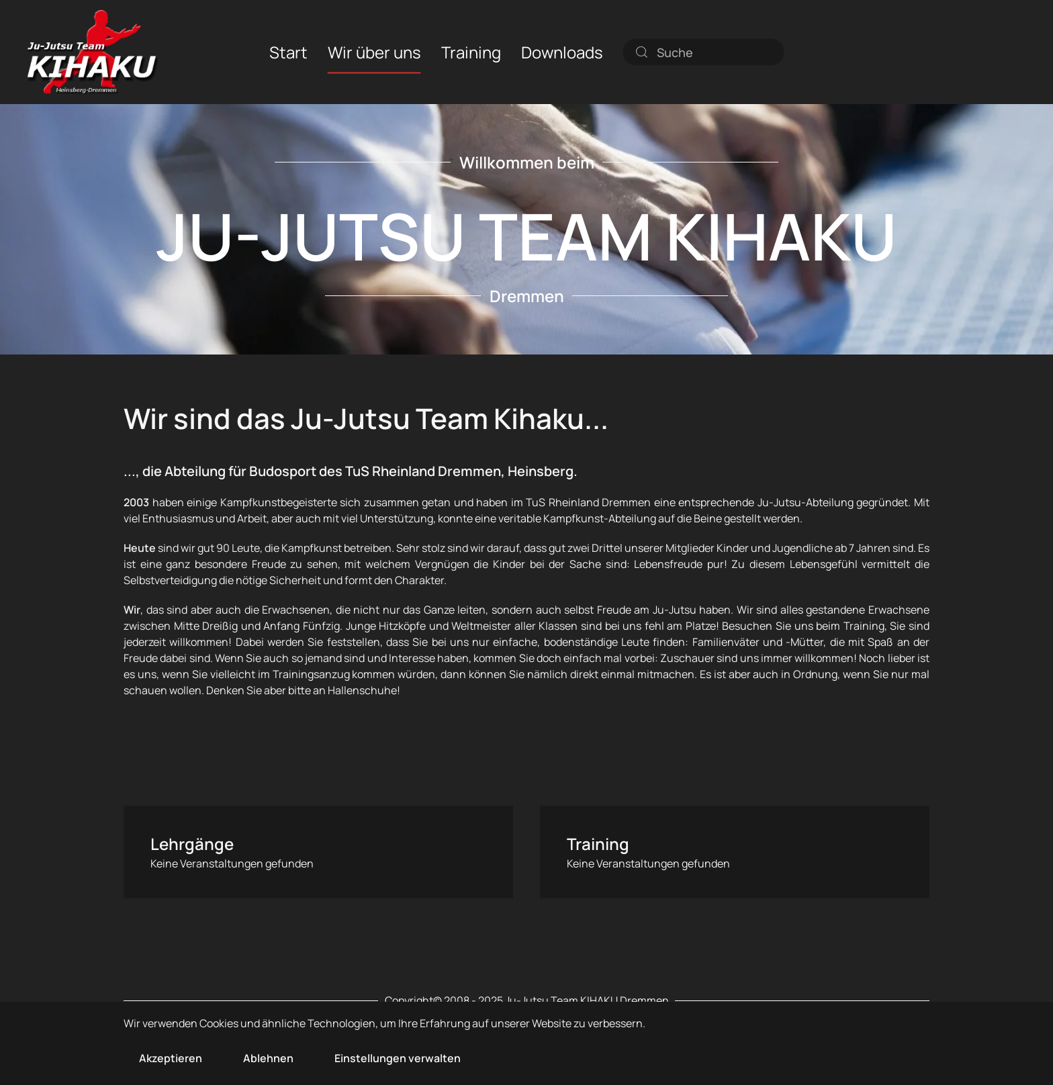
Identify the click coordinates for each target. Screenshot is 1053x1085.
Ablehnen (268, 1058)
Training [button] (471, 51)
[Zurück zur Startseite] (92, 52)
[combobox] (703, 51)
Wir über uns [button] (374, 51)
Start (288, 51)
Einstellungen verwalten (397, 1058)
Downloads (562, 51)
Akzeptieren (170, 1058)
